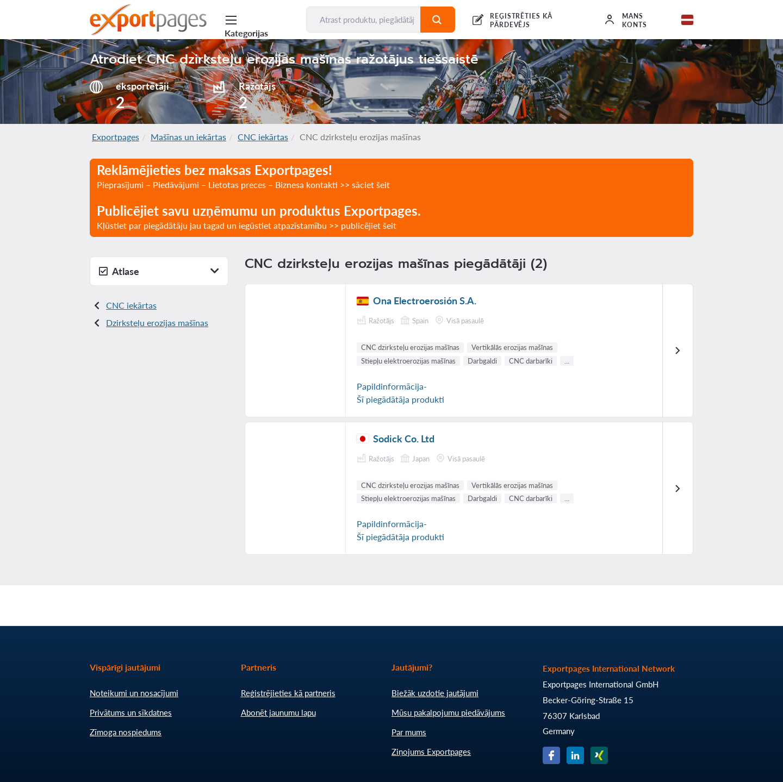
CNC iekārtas (263, 137)
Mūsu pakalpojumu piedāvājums (448, 712)
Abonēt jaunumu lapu (278, 712)
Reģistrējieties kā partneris (288, 693)
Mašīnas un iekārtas (188, 137)
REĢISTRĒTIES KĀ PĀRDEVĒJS (521, 20)
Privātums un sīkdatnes (131, 712)
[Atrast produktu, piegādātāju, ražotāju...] (363, 20)
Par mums (408, 732)
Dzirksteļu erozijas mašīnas (157, 322)
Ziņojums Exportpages (431, 751)
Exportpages (115, 137)
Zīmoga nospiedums (125, 732)
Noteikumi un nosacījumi (134, 693)
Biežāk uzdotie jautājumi (434, 693)
